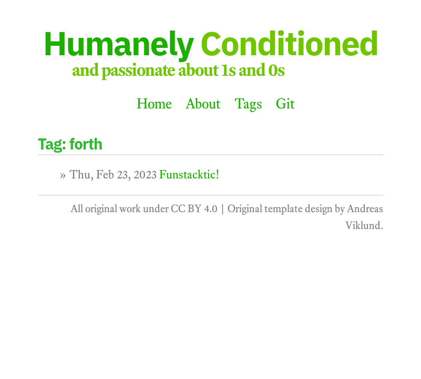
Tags (248, 103)
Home (154, 103)
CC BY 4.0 (194, 208)
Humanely (210, 42)
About (203, 103)
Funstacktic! (189, 174)
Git (285, 103)
